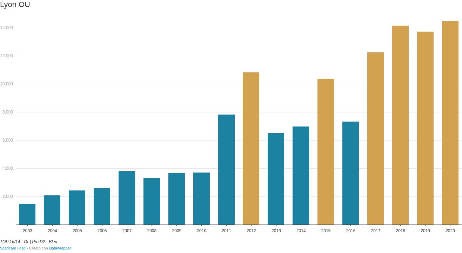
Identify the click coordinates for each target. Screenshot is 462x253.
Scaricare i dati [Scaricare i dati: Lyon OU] (13, 248)
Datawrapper (60, 248)
